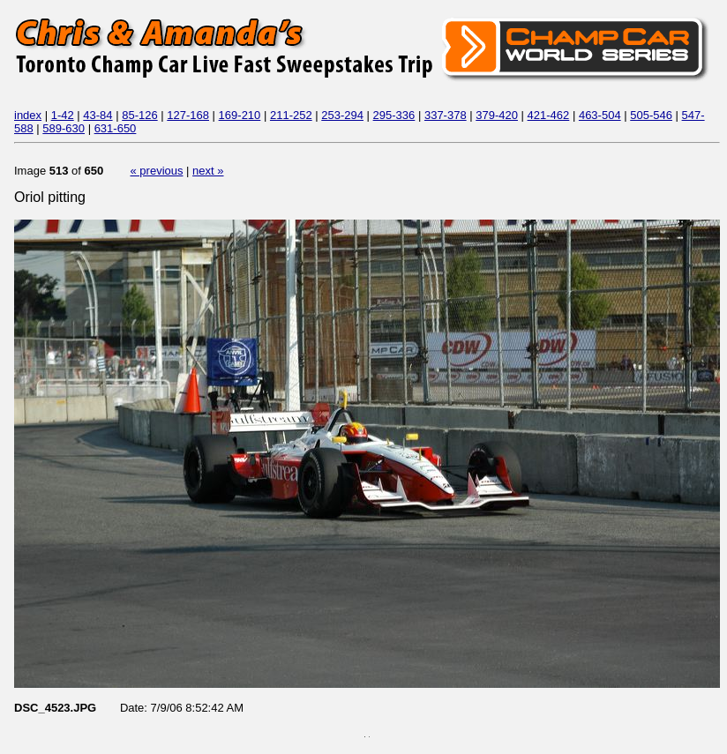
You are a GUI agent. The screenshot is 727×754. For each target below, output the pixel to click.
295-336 (394, 115)
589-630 (63, 128)
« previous (157, 170)
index (27, 115)
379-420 (497, 115)
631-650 (115, 128)
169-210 (240, 115)
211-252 (291, 115)
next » (207, 170)
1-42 (62, 115)
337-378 (445, 115)
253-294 (342, 115)
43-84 (97, 115)
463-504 (600, 115)
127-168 (188, 115)
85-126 (139, 115)
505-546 (651, 115)
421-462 (549, 115)
